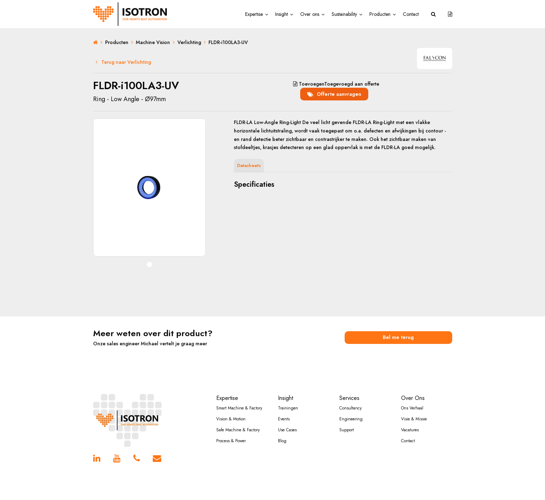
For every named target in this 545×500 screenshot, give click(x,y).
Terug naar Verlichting (123, 62)
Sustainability (344, 14)
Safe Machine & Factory (238, 430)
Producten (379, 14)
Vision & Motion (231, 419)
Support (346, 430)
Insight (281, 14)
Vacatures (410, 430)
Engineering (351, 419)
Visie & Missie (414, 419)
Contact (411, 14)
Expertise (254, 14)
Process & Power (231, 441)
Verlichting (189, 42)
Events (284, 419)
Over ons (309, 14)
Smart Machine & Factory (239, 408)
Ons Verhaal (412, 408)
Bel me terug (398, 337)
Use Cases (287, 430)
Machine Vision (153, 42)
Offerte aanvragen (334, 93)
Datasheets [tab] (249, 165)
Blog (282, 441)
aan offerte (336, 83)
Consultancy (350, 408)
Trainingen (288, 408)
